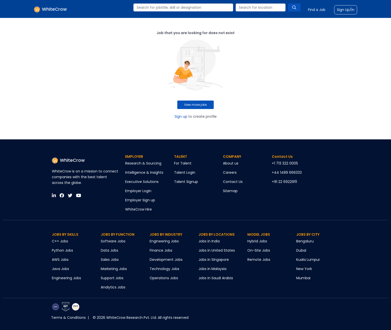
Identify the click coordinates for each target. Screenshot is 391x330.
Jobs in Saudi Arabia (215, 277)
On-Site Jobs (258, 250)
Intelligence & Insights (144, 172)
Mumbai (303, 277)
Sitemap (230, 190)
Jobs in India (209, 241)
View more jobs (195, 105)
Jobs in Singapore (213, 259)
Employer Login (138, 190)
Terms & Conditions (68, 317)
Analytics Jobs (113, 287)
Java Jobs (60, 268)
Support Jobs (112, 277)
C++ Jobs (60, 241)
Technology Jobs (164, 268)
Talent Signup (186, 181)
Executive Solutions (142, 181)
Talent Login (184, 172)
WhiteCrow (68, 160)
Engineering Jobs (66, 277)
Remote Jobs (258, 259)
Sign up (181, 116)
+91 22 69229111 (284, 181)
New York (304, 268)
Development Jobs (166, 259)
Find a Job (316, 9)
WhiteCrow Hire (138, 209)
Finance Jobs (161, 250)
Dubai (301, 250)
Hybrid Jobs (257, 241)
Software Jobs (113, 241)
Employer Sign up (140, 200)
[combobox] (183, 7)
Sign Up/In (345, 9)
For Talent (183, 163)
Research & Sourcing (143, 163)
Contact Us (233, 181)
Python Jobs (62, 250)
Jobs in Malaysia (212, 268)
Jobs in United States (216, 250)
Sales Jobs (110, 259)
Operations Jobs (164, 277)
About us (230, 163)
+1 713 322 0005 (285, 163)
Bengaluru (305, 241)
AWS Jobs (60, 259)
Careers (230, 172)
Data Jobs (109, 250)
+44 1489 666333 (287, 172)
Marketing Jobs (114, 268)
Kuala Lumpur (308, 259)
